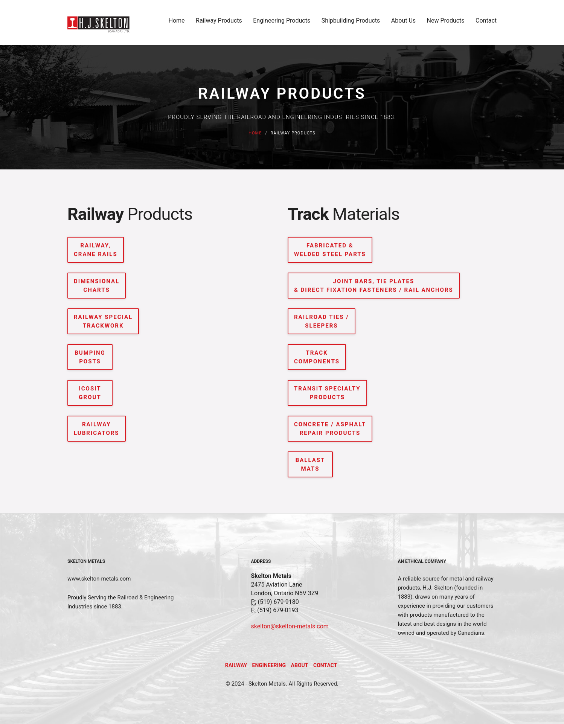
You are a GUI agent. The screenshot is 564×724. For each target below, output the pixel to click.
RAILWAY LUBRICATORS (96, 428)
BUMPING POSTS (90, 357)
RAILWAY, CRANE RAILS (95, 250)
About (299, 665)
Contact (486, 23)
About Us (403, 23)
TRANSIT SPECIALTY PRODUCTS (327, 393)
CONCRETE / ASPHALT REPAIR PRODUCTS (330, 428)
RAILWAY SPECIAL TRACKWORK (103, 321)
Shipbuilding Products (351, 23)
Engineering (269, 665)
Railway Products (219, 23)
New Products (446, 23)
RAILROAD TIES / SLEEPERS (321, 321)
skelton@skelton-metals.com (290, 626)
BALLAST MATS (310, 464)
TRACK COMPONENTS (317, 357)
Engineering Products (281, 23)
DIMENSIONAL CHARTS (96, 285)
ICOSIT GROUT (90, 393)
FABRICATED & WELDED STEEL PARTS (330, 250)
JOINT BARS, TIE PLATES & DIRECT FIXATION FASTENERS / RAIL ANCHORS (373, 285)
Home (177, 23)
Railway (236, 665)
